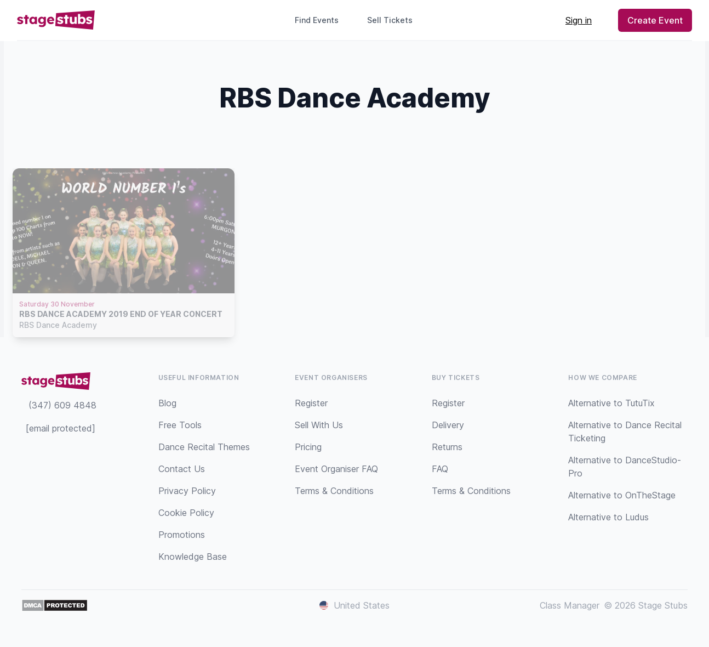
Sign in (578, 20)
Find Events (317, 20)
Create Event (655, 20)
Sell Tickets (394, 20)
